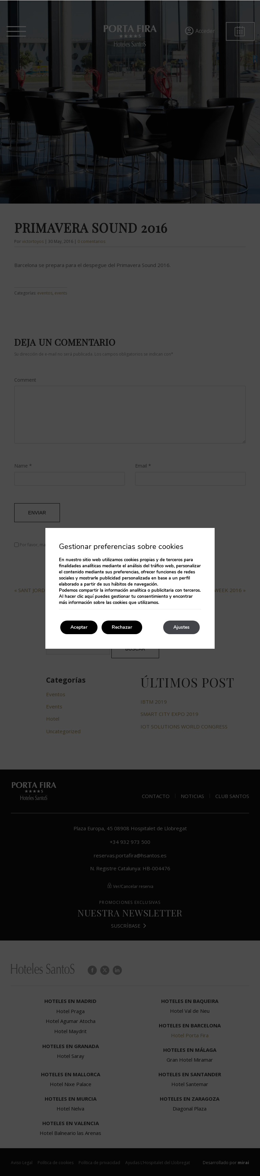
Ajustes (181, 627)
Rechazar (122, 627)
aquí (89, 596)
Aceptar (78, 627)
